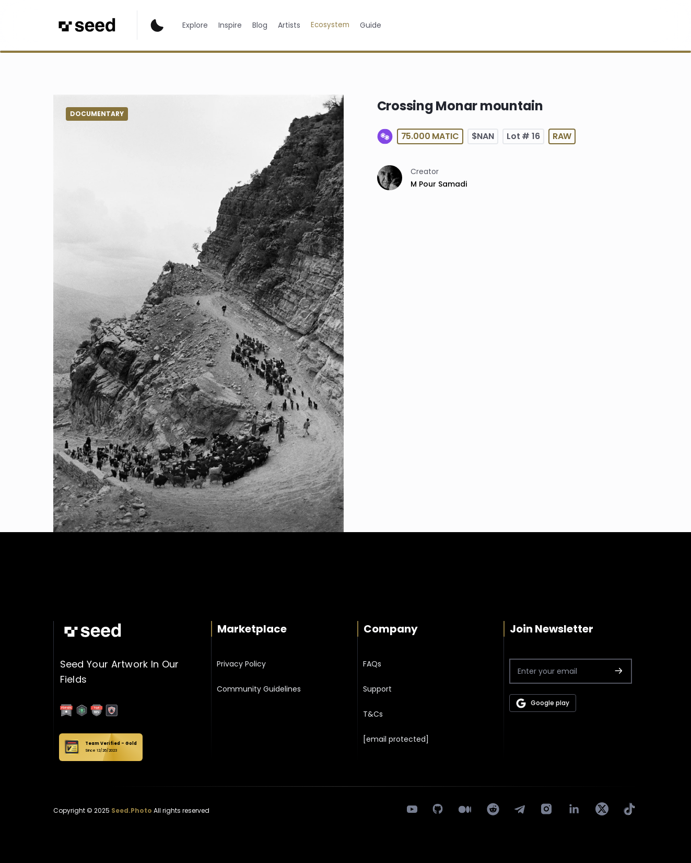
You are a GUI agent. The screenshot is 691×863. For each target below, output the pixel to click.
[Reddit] (493, 809)
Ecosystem (330, 25)
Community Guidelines (259, 689)
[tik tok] (629, 808)
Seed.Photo (131, 810)
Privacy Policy (241, 664)
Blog (259, 25)
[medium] (464, 809)
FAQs (372, 664)
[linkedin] (574, 809)
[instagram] (546, 808)
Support (377, 689)
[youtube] (412, 808)
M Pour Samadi (439, 184)
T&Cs (373, 714)
